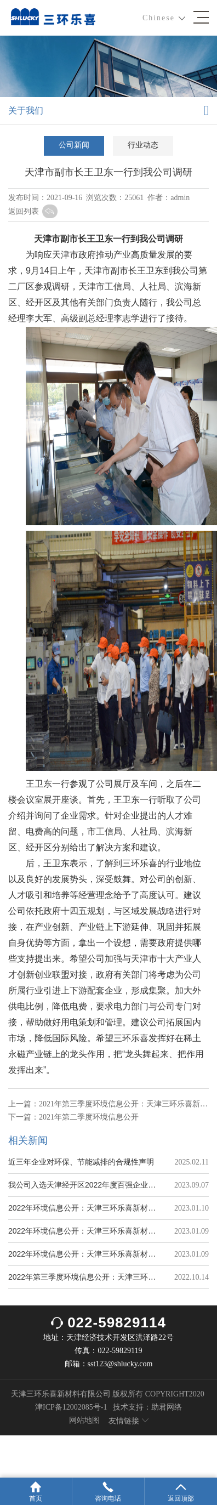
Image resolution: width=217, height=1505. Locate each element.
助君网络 (166, 1407)
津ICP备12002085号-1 (71, 1407)
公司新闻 (74, 145)
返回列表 (33, 211)
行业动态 (143, 145)
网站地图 (84, 1420)
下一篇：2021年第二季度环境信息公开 (73, 1117)
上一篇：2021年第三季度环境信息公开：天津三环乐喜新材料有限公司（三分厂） (108, 1104)
